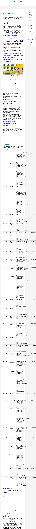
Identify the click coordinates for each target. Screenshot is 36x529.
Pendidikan (6, 4)
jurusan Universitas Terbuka (11, 35)
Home (2, 4)
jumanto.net (5, 17)
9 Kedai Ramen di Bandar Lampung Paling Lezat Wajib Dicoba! (30, 32)
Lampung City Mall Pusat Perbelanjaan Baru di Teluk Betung (30, 14)
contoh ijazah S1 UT (10, 99)
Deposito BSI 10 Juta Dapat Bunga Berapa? (30, 20)
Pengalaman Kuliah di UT (11, 488)
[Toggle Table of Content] (12, 38)
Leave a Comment (6, 15)
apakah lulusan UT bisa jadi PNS (10, 121)
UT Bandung (8, 513)
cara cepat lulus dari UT (10, 57)
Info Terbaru (18, 1)
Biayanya (4, 508)
